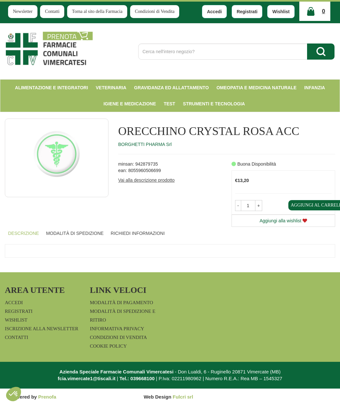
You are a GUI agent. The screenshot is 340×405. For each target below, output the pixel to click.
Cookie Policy (108, 346)
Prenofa (47, 397)
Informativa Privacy (117, 328)
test (169, 103)
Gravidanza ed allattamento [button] (171, 87)
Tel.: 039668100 (137, 378)
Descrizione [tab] (23, 233)
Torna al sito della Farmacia (97, 11)
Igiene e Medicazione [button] (129, 103)
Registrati (247, 11)
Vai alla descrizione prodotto (146, 180)
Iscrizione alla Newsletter (41, 328)
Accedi (214, 11)
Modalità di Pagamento (121, 302)
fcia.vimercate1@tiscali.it (87, 378)
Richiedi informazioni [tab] (138, 233)
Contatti (52, 11)
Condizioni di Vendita (155, 11)
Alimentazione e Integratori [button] (51, 87)
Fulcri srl (183, 397)
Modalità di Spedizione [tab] (75, 233)
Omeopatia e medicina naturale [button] (256, 87)
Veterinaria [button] (111, 87)
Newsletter (23, 11)
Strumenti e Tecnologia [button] (214, 103)
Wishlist (281, 11)
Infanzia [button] (314, 87)
